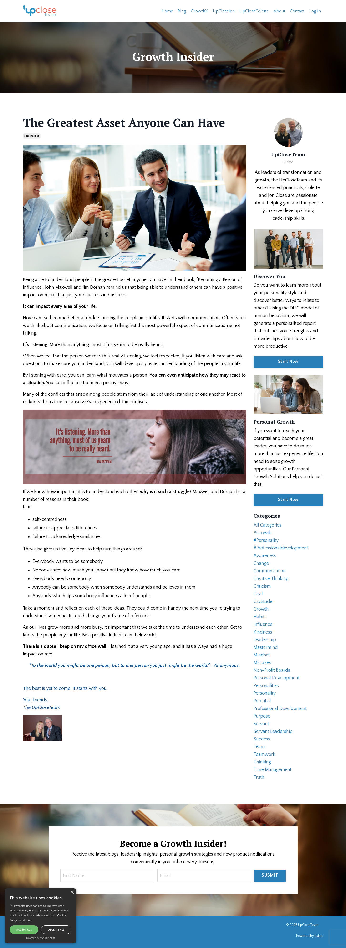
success (262, 738)
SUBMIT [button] (270, 875)
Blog (182, 11)
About (279, 11)
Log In (315, 11)
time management (272, 769)
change (261, 563)
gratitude (263, 601)
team (259, 746)
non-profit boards (272, 670)
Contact (297, 11)
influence (263, 624)
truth (259, 777)
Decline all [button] (56, 929)
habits (260, 616)
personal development (277, 677)
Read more (26, 920)
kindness (263, 631)
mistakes (262, 662)
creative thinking (271, 578)
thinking (262, 761)
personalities (31, 135)
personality (265, 693)
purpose (262, 716)
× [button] (72, 892)
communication (270, 570)
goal (258, 593)
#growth (263, 532)
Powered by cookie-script (40, 938)
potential (262, 700)
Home (167, 11)
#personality (266, 540)
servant (261, 723)
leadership (265, 639)
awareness (265, 555)
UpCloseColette (254, 11)
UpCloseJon (224, 11)
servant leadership (273, 731)
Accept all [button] (24, 929)
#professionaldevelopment (281, 547)
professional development (280, 708)
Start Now (288, 361)
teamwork (264, 754)
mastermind (266, 647)
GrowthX (199, 11)
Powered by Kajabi (309, 936)
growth (261, 609)
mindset (262, 654)
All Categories (267, 524)
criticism (262, 586)
